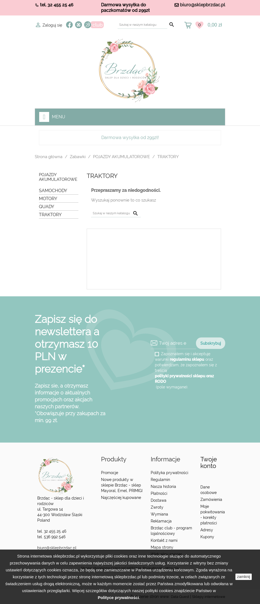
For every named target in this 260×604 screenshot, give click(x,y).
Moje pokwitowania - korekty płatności (212, 514)
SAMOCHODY (53, 190)
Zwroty (157, 507)
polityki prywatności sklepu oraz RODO (184, 378)
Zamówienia (211, 499)
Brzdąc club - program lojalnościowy (171, 531)
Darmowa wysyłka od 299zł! (130, 137)
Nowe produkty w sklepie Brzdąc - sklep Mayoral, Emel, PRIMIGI (121, 485)
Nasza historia (163, 486)
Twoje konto (208, 462)
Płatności (159, 493)
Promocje (109, 472)
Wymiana (159, 514)
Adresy (206, 530)
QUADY (46, 206)
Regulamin (160, 479)
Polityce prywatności (118, 597)
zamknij (243, 576)
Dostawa (158, 500)
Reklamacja (161, 521)
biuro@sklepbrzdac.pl (202, 4)
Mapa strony (162, 547)
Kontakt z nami (164, 540)
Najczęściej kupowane (121, 497)
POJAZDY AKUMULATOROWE (58, 177)
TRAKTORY (50, 214)
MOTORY (48, 198)
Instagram (78, 24)
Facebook (69, 24)
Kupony (207, 537)
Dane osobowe (208, 490)
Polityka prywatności (169, 472)
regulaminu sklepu (187, 359)
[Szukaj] (142, 25)
